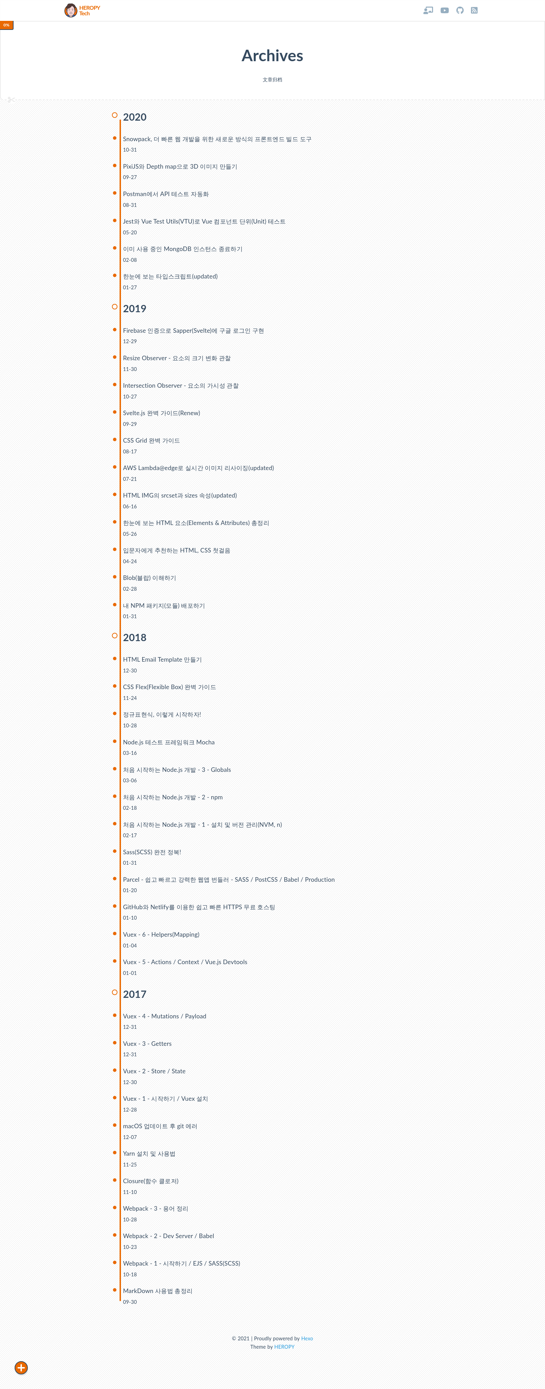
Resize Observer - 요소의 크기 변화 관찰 (179, 360)
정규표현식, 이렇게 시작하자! (164, 718)
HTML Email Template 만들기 (163, 663)
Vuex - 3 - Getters (147, 1048)
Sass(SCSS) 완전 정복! (153, 856)
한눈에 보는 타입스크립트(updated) (172, 278)
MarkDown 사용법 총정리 (159, 1297)
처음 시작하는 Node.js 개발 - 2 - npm (174, 801)
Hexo (307, 1345)
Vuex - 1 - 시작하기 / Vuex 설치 (167, 1104)
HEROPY (284, 1353)
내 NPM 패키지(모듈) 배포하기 (166, 609)
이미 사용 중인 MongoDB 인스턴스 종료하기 (185, 251)
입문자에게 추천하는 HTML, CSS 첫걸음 (179, 553)
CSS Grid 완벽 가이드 (152, 443)
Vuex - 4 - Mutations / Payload (165, 1021)
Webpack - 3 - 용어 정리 (156, 1214)
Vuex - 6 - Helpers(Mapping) (161, 939)
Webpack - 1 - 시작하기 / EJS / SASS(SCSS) (183, 1269)
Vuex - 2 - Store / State (154, 1076)
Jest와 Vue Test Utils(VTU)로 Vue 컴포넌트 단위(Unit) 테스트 (207, 223)
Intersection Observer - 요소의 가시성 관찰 (182, 388)
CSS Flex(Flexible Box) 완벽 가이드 (171, 691)
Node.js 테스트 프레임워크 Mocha (170, 746)
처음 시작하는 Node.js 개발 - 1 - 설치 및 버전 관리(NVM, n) (205, 829)
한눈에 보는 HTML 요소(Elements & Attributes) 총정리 (198, 526)
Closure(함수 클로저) (152, 1186)
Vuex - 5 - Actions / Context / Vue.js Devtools (186, 967)
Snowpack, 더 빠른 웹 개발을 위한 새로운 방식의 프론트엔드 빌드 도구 (221, 140)
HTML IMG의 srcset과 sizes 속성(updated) (181, 498)
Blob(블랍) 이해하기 (151, 581)
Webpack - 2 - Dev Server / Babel (169, 1242)
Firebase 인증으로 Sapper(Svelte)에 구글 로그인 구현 (196, 333)
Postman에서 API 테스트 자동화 (167, 196)
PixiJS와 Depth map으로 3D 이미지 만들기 (182, 168)
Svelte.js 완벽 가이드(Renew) (163, 415)
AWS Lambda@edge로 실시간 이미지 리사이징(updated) (201, 471)
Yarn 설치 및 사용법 (150, 1159)
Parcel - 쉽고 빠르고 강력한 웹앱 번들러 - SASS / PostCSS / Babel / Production (232, 884)
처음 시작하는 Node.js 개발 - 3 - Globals (179, 773)
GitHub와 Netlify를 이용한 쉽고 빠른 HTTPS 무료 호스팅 (202, 911)
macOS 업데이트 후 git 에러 (162, 1131)
